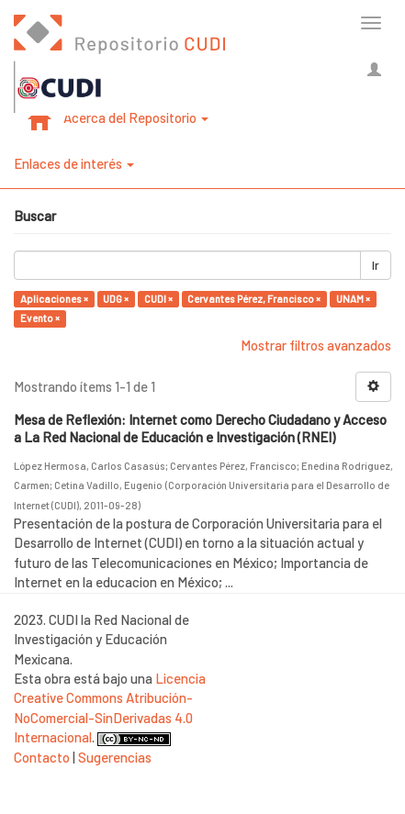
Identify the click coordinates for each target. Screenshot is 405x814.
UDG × (116, 299)
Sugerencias (115, 757)
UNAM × (353, 299)
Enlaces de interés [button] (74, 163)
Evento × (40, 318)
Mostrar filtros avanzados (316, 345)
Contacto (42, 757)
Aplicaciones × (54, 299)
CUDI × (158, 299)
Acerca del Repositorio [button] (135, 117)
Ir (375, 265)
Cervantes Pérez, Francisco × (254, 299)
